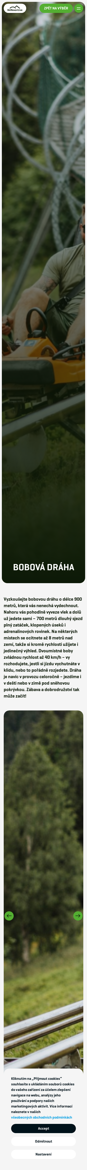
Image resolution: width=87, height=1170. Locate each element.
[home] (15, 8)
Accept (43, 1128)
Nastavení (43, 1154)
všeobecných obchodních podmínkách (41, 1117)
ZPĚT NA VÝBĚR (56, 8)
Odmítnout (43, 1141)
